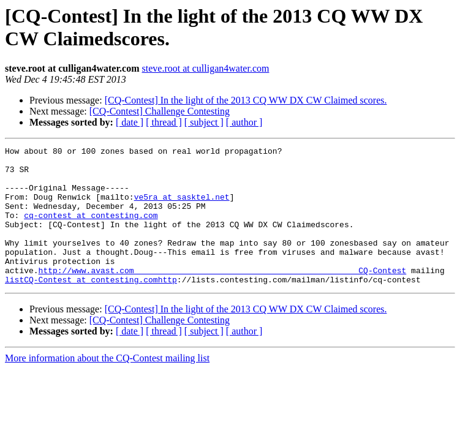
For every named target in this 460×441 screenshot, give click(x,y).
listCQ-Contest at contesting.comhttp (91, 306)
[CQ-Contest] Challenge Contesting (159, 111)
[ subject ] (204, 122)
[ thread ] (164, 122)
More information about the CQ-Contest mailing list (107, 385)
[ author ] (244, 122)
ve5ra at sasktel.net (182, 207)
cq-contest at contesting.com (90, 229)
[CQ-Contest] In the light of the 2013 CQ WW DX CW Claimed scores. (246, 100)
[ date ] (129, 122)
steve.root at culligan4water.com (206, 68)
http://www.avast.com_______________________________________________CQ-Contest (223, 295)
